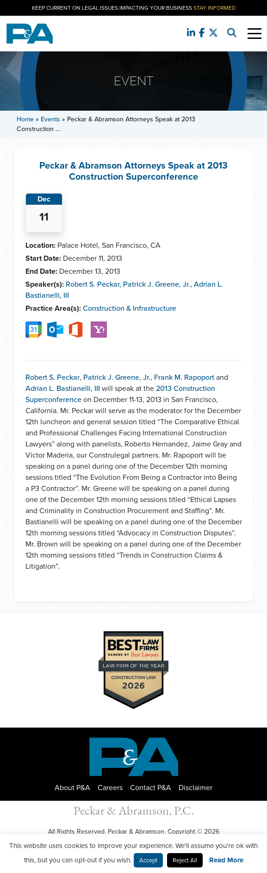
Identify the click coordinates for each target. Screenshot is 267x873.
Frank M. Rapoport (184, 377)
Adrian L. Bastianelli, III (62, 388)
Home (25, 119)
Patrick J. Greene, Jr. (157, 284)
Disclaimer (195, 787)
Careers (110, 787)
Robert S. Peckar (93, 284)
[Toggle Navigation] (254, 33)
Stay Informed (214, 8)
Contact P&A (150, 787)
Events (50, 119)
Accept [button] (148, 860)
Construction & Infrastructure (129, 308)
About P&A (72, 787)
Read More (226, 860)
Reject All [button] (185, 860)
